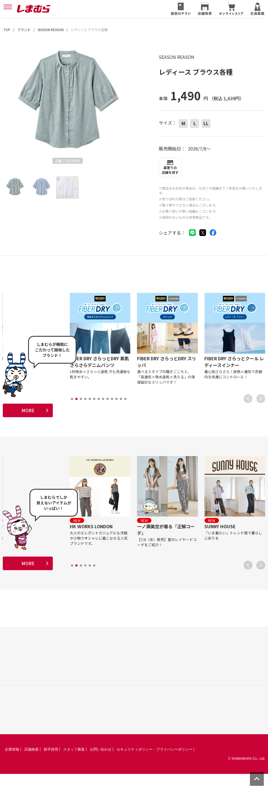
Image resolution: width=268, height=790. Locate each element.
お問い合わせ (100, 765)
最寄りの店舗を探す (170, 170)
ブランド (24, 29)
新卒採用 (51, 765)
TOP (7, 29)
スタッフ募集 (74, 765)
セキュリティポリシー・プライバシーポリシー (154, 765)
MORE (27, 413)
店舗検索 (31, 765)
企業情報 (12, 765)
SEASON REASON (51, 29)
